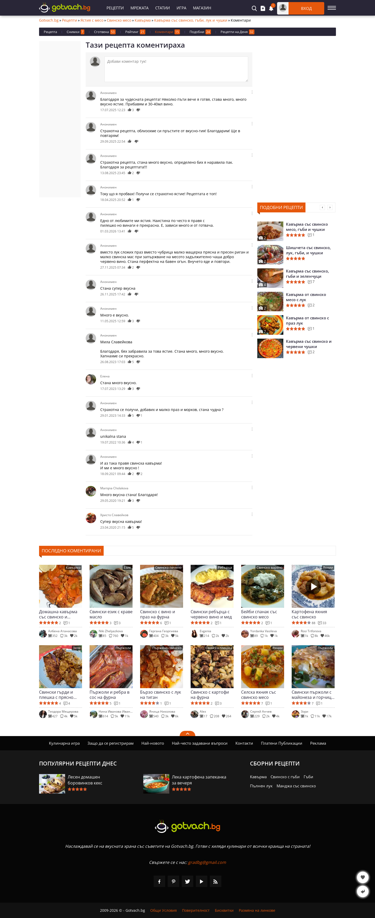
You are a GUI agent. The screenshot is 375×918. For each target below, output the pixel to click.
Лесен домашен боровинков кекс (85, 780)
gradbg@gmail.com (207, 862)
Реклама (318, 743)
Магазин (202, 7)
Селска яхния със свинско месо (258, 694)
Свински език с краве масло (111, 614)
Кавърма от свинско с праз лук (307, 320)
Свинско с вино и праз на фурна (157, 614)
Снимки (75, 31)
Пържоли (123, 648)
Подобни (200, 31)
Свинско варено (270, 567)
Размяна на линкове (257, 910)
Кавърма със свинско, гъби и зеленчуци (307, 273)
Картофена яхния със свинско (309, 614)
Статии (162, 7)
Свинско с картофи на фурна (210, 694)
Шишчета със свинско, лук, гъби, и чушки (308, 250)
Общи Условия (163, 910)
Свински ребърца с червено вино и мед (211, 614)
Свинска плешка (218, 648)
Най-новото (152, 743)
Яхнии (328, 567)
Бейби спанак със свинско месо (259, 614)
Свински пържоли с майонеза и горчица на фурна (313, 694)
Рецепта (50, 31)
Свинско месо (119, 20)
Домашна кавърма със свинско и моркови (58, 614)
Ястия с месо (91, 20)
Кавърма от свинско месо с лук (306, 297)
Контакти (244, 743)
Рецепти (115, 7)
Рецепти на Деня (237, 31)
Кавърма (143, 20)
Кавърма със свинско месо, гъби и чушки (307, 226)
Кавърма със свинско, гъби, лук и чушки (190, 20)
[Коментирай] (176, 69)
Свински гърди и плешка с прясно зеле (56, 694)
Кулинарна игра (64, 743)
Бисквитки (224, 910)
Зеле (76, 648)
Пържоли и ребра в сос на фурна (109, 694)
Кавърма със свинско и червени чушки (309, 344)
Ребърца (225, 567)
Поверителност (196, 910)
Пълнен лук (261, 785)
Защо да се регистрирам (111, 743)
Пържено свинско (167, 648)
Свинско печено (168, 567)
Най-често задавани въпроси (200, 743)
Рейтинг (135, 31)
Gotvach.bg (49, 20)
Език (127, 567)
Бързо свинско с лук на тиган (160, 694)
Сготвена (105, 31)
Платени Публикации (281, 743)
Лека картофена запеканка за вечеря (199, 780)
